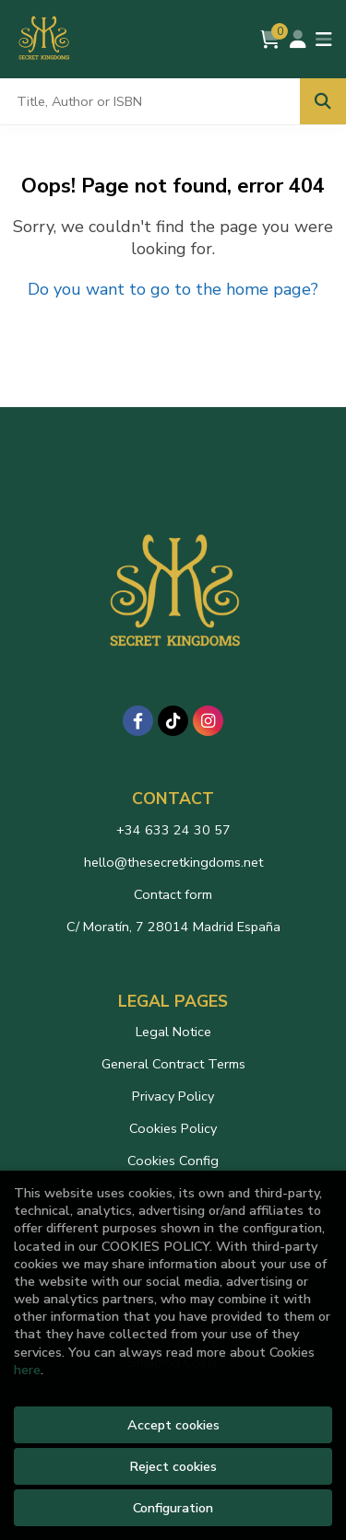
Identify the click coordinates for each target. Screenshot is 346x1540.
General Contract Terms (173, 1064)
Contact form (173, 894)
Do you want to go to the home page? (173, 289)
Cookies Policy (173, 1128)
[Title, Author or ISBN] (150, 101)
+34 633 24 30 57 (173, 830)
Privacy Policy (173, 1096)
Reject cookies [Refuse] (173, 1466)
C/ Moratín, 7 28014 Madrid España (173, 926)
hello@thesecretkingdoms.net (173, 862)
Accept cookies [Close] (173, 1425)
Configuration (173, 1508)
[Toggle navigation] (324, 39)
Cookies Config (173, 1160)
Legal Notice (173, 1031)
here (27, 1369)
